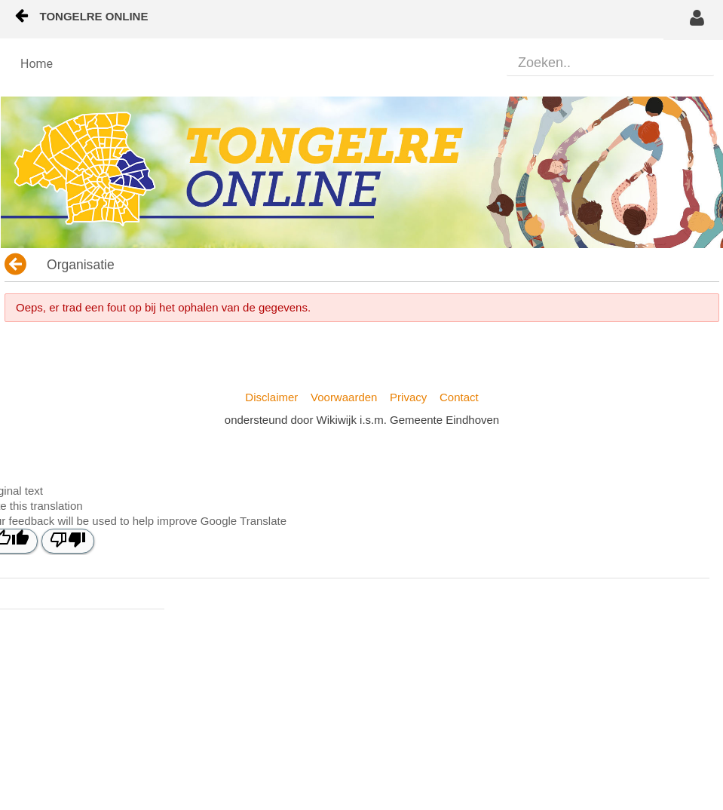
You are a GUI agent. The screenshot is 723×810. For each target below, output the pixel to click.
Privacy (408, 397)
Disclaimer (271, 397)
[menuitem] (36, 64)
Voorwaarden (344, 397)
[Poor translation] (67, 541)
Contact (459, 397)
